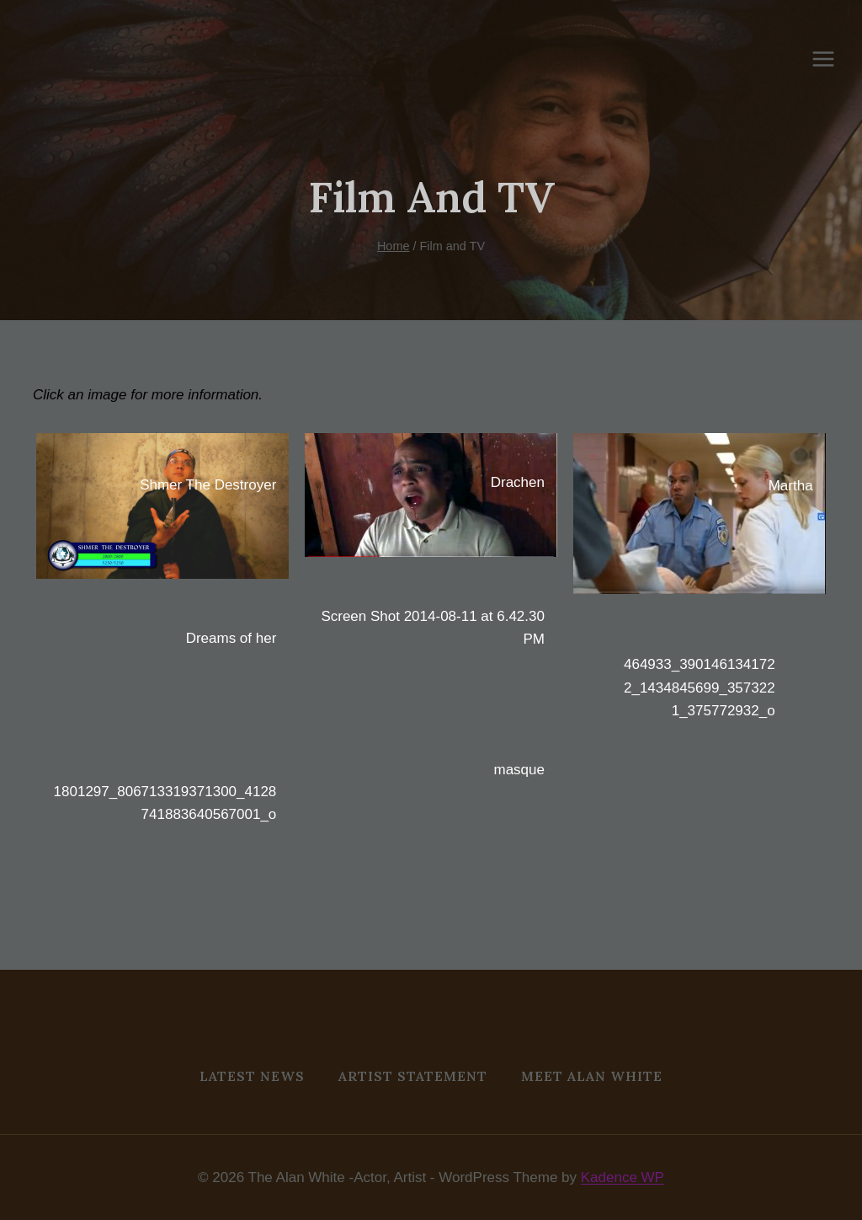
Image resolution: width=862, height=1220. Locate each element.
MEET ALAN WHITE (591, 1076)
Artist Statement (412, 1076)
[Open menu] (831, 58)
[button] (162, 506)
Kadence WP (622, 1177)
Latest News (252, 1076)
